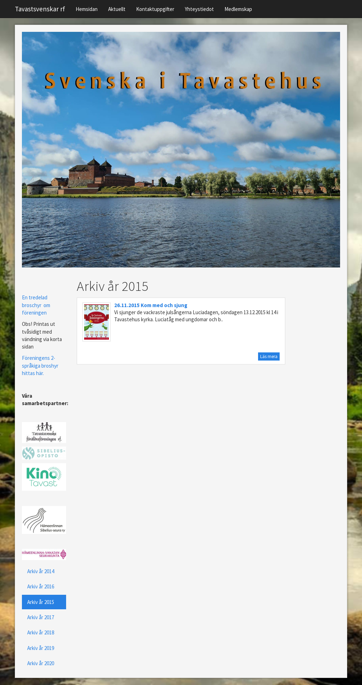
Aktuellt (116, 9)
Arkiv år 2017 (40, 617)
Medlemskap (238, 9)
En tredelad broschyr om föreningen (36, 305)
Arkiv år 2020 (40, 663)
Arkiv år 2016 (40, 586)
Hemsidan (87, 9)
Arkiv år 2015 (40, 602)
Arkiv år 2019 (40, 648)
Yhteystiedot (199, 9)
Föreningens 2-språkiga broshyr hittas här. (40, 365)
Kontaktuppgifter (155, 9)
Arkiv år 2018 (40, 632)
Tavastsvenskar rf (40, 9)
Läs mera (269, 356)
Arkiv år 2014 (40, 571)
